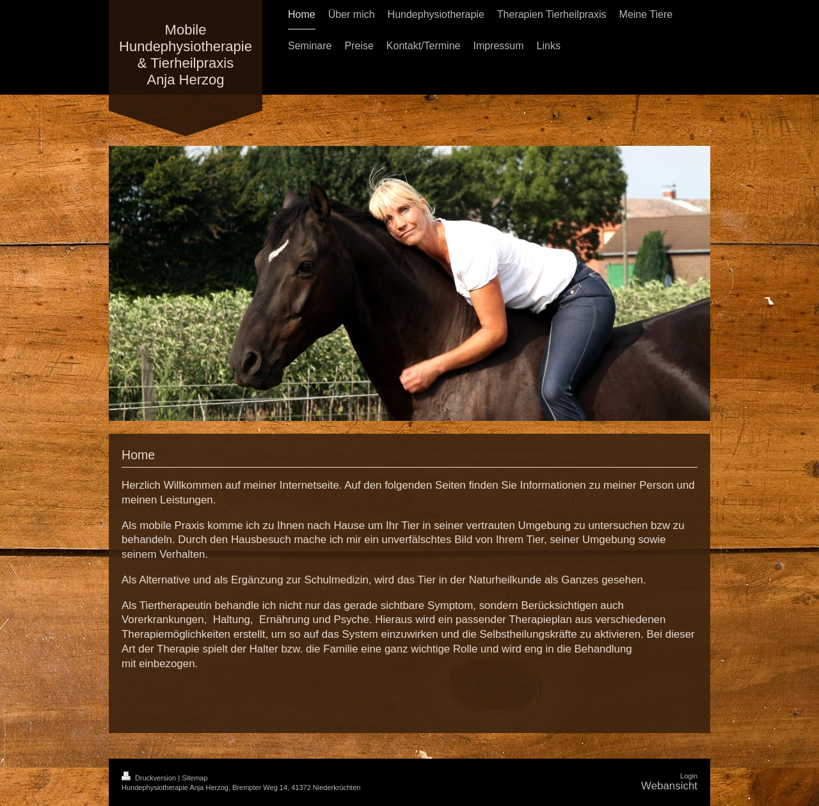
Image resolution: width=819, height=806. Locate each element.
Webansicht (669, 786)
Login (688, 776)
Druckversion (150, 778)
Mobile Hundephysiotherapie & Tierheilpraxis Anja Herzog (185, 55)
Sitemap (194, 778)
